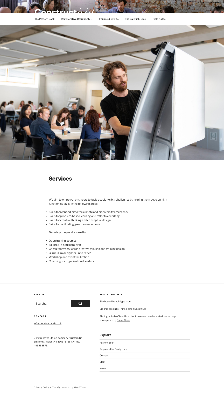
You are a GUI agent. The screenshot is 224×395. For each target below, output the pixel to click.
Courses (104, 355)
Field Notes (158, 18)
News (103, 368)
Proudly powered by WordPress (69, 387)
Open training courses (62, 240)
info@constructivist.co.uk (47, 323)
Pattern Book (107, 342)
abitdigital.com (123, 301)
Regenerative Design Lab (77, 18)
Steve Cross (123, 320)
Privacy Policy (41, 387)
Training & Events (108, 18)
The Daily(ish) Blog (135, 18)
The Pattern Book (44, 18)
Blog (102, 361)
